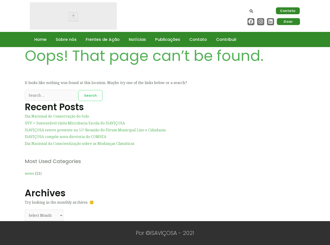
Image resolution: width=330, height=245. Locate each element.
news (29, 173)
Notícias (137, 39)
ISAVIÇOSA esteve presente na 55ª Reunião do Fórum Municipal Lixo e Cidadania (95, 129)
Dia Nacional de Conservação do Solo (57, 116)
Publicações (167, 39)
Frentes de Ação (103, 39)
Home (40, 39)
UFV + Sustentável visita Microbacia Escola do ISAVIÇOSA (75, 123)
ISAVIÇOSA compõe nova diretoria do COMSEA (65, 136)
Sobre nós (66, 39)
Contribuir (226, 39)
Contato (198, 39)
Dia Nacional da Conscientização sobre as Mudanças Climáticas (79, 143)
